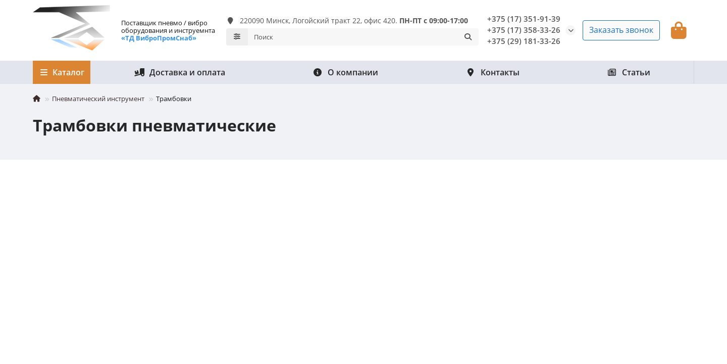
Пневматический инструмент (98, 98)
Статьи (628, 72)
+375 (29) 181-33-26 (523, 41)
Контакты (492, 72)
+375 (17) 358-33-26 (523, 30)
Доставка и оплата (179, 72)
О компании (345, 72)
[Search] (363, 37)
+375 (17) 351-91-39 (523, 19)
